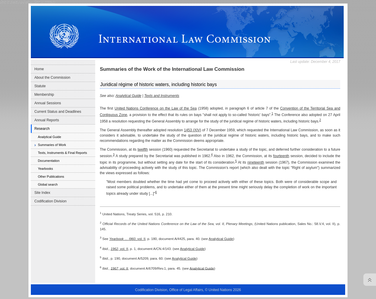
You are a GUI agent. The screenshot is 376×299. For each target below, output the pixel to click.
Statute (40, 86)
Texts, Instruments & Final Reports (62, 152)
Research (42, 129)
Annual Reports (46, 120)
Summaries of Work (52, 145)
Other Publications (51, 176)
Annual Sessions (47, 103)
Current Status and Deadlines (57, 112)
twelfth (142, 149)
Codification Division (50, 201)
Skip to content (44, 2)
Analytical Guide (49, 137)
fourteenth (281, 156)
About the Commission (52, 77)
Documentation (49, 160)
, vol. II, (119, 249)
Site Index (42, 193)
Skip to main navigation (16, 2)
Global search (48, 184)
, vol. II (127, 239)
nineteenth (255, 162)
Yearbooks (45, 168)
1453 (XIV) (192, 130)
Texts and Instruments (161, 96)
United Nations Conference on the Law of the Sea (156, 108)
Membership (44, 95)
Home (39, 69)
